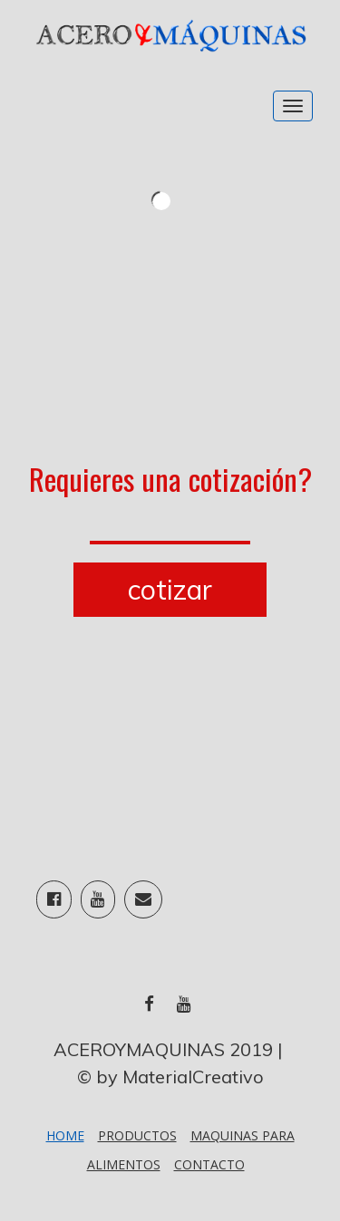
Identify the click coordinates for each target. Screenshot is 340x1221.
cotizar (170, 589)
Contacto (209, 1164)
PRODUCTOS (137, 1135)
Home (65, 1135)
